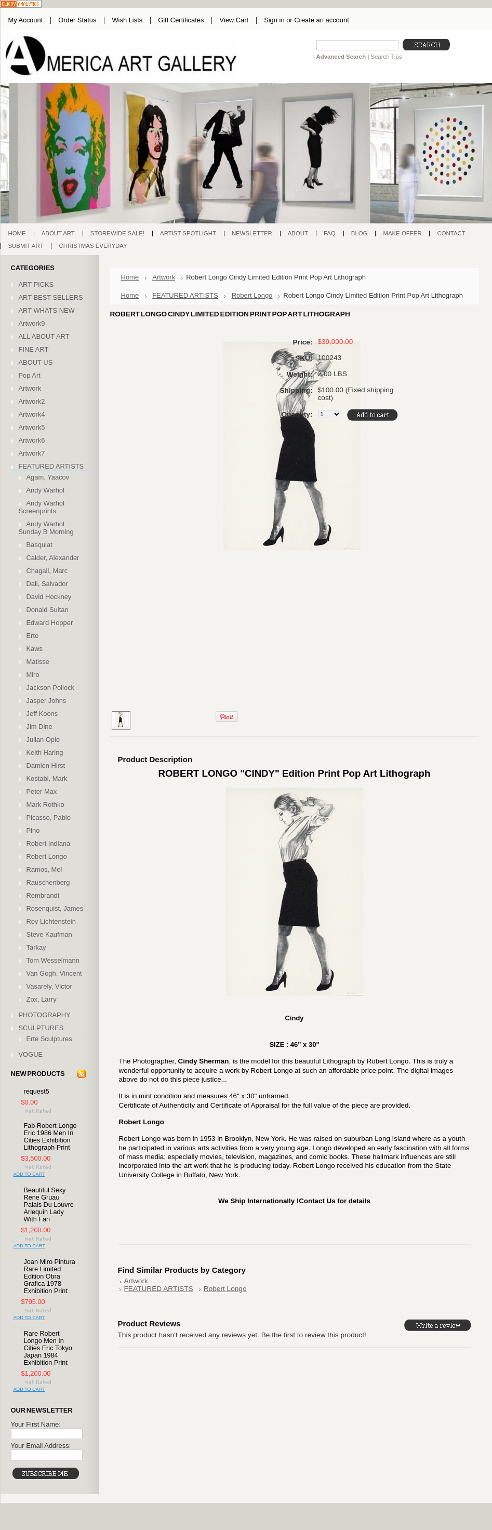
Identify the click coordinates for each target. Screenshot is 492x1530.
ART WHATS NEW (47, 310)
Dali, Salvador (47, 584)
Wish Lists (127, 20)
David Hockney (49, 597)
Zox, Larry (41, 999)
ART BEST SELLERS (51, 297)
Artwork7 (32, 453)
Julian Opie (43, 739)
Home (130, 277)
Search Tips (386, 57)
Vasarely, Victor (49, 986)
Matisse (37, 662)
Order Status (77, 20)
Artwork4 (32, 414)
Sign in (274, 20)
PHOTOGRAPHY (45, 1015)
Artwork (30, 388)
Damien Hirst (45, 765)
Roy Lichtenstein (51, 921)
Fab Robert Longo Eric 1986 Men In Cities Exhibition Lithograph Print (50, 1136)
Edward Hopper (49, 623)
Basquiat (39, 545)
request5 (36, 1091)
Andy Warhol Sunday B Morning (46, 528)
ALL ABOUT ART (44, 336)
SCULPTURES (41, 1028)
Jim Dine (39, 726)
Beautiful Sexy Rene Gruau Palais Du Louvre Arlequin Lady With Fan (49, 1205)
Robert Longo (46, 856)
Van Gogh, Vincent (54, 973)
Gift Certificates (181, 20)
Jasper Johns (46, 700)
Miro (32, 674)
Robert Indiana (48, 843)
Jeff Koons (42, 713)
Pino (33, 830)
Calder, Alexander (52, 558)
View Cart (233, 20)
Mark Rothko (45, 804)
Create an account (321, 20)
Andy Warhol (45, 490)
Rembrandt (43, 895)
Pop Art (30, 375)
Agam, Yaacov (48, 477)
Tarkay (36, 947)
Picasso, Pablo (48, 817)
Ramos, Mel (44, 869)
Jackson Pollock (50, 687)
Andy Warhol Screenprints (41, 507)
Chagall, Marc (47, 571)
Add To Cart (29, 1174)
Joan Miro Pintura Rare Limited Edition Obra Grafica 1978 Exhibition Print (49, 1276)
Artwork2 (32, 401)
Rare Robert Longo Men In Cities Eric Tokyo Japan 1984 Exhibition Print (48, 1348)
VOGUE (31, 1054)
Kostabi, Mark (47, 778)
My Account (25, 20)
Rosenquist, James (55, 908)
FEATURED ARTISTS (51, 466)
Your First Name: (36, 1424)
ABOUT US (36, 362)
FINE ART (34, 349)
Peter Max (41, 791)
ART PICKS (36, 284)
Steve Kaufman (49, 934)
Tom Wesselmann (52, 960)
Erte (32, 636)
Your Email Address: (41, 1445)
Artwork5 (32, 427)
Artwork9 (32, 323)
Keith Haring (44, 752)
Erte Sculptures (49, 1039)
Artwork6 (32, 440)
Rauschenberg (48, 882)
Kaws (34, 649)
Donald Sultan (47, 610)
